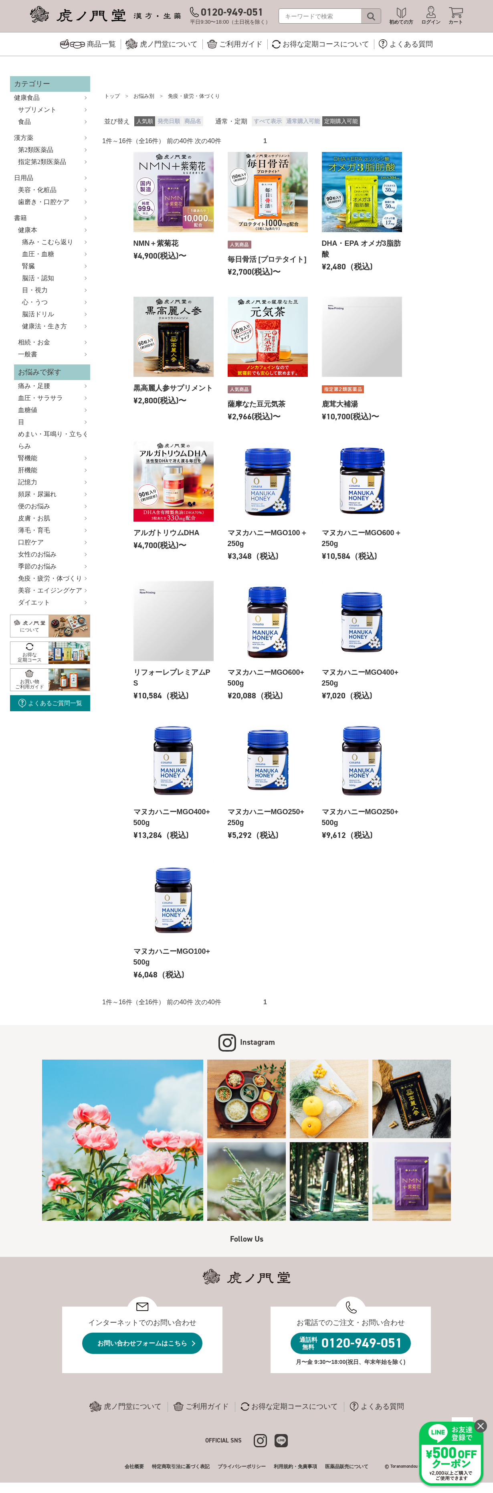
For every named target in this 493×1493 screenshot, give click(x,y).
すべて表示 (268, 121)
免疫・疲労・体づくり (50, 578)
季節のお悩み (37, 566)
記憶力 (27, 482)
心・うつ (35, 302)
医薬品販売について (346, 1466)
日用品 (23, 177)
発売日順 (169, 121)
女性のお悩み (37, 554)
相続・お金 (34, 342)
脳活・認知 (38, 278)
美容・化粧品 (37, 189)
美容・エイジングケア (50, 590)
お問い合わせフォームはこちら (142, 1343)
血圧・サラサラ (40, 397)
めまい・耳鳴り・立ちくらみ (53, 440)
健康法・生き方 (44, 326)
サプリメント (37, 109)
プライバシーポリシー (242, 1466)
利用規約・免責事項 (295, 1466)
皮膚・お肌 (34, 518)
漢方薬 (23, 137)
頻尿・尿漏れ (37, 494)
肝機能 (27, 470)
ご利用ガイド (201, 1406)
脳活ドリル (38, 314)
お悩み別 (143, 96)
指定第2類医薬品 (42, 161)
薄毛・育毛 (34, 530)
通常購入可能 (303, 121)
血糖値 (27, 410)
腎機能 (27, 458)
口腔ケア (31, 542)
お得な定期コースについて (289, 1406)
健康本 (27, 230)
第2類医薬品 (35, 149)
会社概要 (134, 1466)
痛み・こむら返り (47, 242)
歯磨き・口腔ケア (43, 201)
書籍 (20, 217)
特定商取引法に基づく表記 (181, 1466)
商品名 (192, 121)
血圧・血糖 (38, 254)
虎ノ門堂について (125, 1406)
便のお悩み (34, 506)
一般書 (27, 354)
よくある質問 (377, 1406)
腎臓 (28, 266)
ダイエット (34, 602)
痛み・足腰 (34, 385)
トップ (112, 96)
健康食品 (27, 97)
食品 (24, 121)
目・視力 (35, 290)
